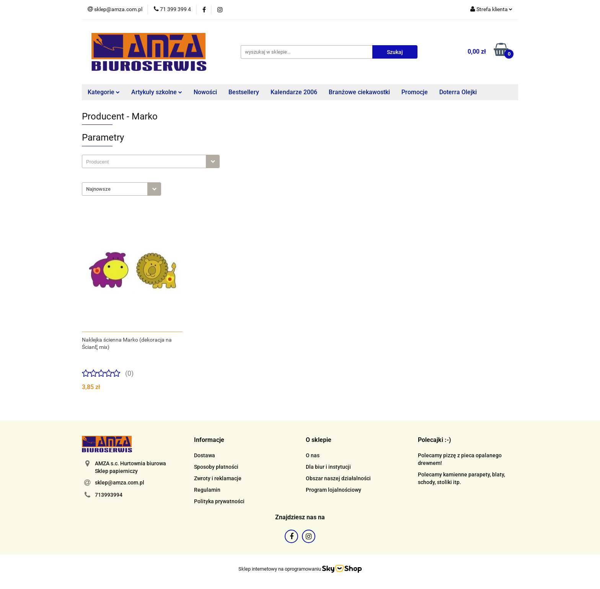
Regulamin (207, 490)
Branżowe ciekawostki (359, 92)
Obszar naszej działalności (338, 478)
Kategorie (104, 92)
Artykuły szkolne (156, 92)
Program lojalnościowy (333, 490)
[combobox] (151, 161)
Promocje (414, 92)
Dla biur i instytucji (328, 467)
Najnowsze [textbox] (98, 189)
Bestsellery (243, 92)
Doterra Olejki (458, 92)
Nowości (205, 92)
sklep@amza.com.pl (119, 482)
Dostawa (204, 455)
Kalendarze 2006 (294, 92)
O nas (313, 455)
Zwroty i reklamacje (217, 478)
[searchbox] (146, 162)
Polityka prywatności (219, 501)
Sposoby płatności (216, 467)
